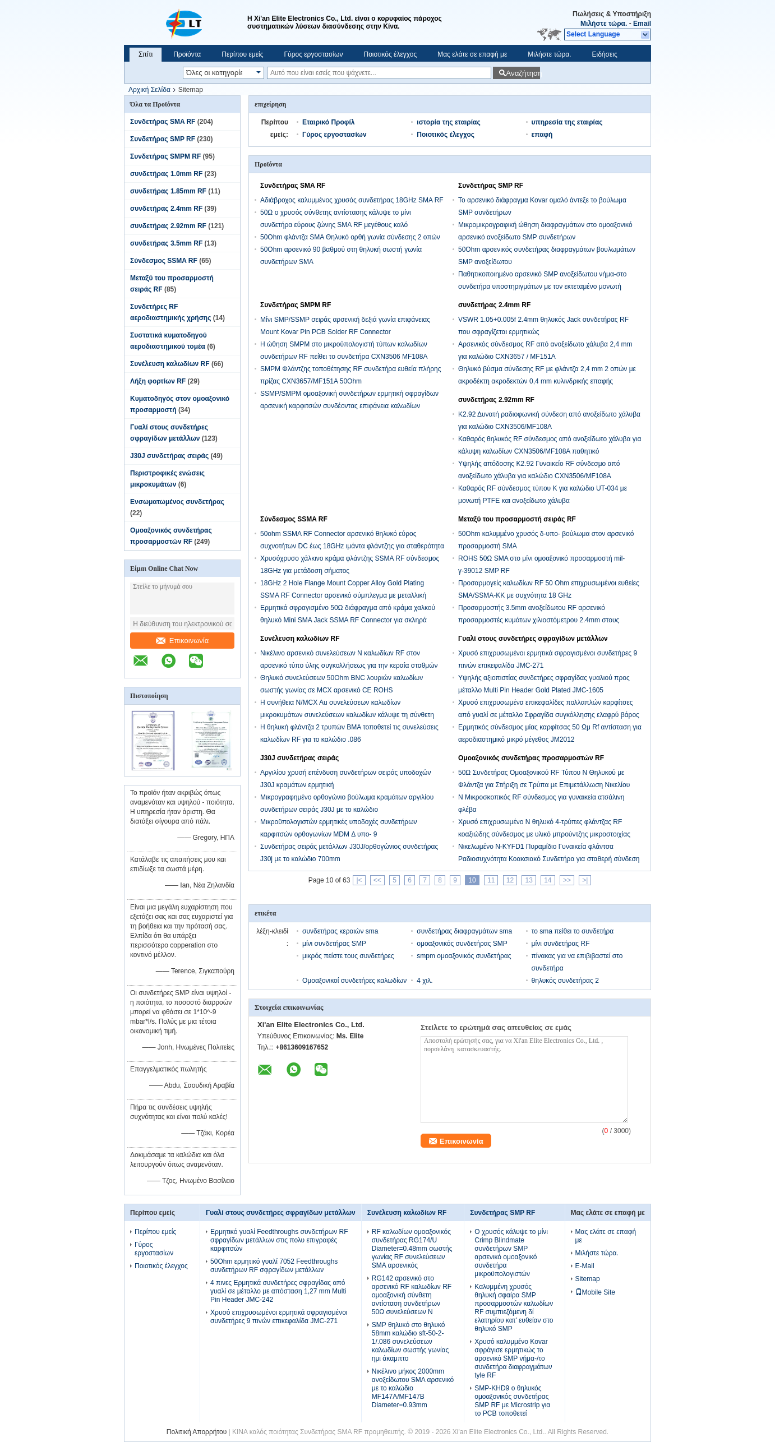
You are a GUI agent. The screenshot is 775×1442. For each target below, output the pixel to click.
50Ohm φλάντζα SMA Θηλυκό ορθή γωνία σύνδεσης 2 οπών (350, 237)
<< (377, 880)
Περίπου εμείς (242, 54)
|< (359, 880)
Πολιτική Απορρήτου (197, 1432)
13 (528, 880)
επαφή (542, 134)
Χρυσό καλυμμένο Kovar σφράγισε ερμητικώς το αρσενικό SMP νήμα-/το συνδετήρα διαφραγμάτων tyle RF (513, 1358)
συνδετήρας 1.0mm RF (166, 174)
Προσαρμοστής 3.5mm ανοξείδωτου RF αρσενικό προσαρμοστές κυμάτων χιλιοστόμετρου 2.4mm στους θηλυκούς (538, 620)
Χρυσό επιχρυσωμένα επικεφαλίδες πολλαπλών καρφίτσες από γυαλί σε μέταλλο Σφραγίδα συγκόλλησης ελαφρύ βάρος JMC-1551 (548, 715)
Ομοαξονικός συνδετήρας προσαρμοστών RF (531, 758)
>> (567, 880)
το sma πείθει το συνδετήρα (573, 931)
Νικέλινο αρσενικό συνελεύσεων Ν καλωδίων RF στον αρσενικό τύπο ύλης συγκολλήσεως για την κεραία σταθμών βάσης (349, 665)
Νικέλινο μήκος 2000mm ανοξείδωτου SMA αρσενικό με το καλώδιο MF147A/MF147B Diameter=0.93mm (413, 1388)
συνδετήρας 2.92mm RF (168, 226)
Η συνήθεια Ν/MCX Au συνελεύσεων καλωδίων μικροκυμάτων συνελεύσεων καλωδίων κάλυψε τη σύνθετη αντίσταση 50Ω (347, 715)
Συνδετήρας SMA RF (162, 122)
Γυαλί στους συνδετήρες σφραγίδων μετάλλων (533, 639)
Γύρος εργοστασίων (313, 54)
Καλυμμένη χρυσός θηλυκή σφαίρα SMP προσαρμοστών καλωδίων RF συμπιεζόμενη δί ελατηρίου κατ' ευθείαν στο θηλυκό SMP (513, 1308)
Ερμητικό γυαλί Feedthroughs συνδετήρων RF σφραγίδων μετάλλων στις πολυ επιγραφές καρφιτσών (279, 1240)
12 (510, 880)
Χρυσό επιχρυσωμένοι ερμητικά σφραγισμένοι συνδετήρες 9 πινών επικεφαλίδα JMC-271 (278, 1317)
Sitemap (587, 1279)
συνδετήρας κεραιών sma (340, 931)
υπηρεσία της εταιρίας (567, 122)
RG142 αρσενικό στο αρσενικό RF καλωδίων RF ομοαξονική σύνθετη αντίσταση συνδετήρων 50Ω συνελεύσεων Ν (411, 1295)
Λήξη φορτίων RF (158, 381)
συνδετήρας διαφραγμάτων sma (464, 931)
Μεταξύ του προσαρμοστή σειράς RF (517, 519)
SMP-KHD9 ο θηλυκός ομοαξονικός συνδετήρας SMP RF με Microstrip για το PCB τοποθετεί (512, 1400)
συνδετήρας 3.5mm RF (166, 243)
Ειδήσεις (604, 54)
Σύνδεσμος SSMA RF (163, 261)
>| (585, 880)
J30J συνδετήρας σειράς (169, 456)
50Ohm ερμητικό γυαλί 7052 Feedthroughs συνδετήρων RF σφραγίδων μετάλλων (274, 1266)
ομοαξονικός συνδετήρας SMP (462, 944)
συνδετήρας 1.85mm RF (168, 191)
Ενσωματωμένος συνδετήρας (177, 502)
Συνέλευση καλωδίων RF (170, 364)
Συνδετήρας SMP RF (162, 139)
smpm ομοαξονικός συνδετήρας (464, 956)
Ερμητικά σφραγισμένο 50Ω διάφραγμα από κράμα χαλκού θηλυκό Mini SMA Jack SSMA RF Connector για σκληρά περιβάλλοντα (347, 620)
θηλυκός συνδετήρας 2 (565, 981)
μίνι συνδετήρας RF (561, 944)
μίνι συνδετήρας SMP (334, 944)
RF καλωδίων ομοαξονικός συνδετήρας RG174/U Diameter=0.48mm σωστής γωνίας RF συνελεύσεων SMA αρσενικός (412, 1248)
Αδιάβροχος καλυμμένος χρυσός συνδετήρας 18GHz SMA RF (352, 200)
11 (491, 880)
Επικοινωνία (182, 640)
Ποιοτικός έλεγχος (390, 54)
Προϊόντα (187, 54)
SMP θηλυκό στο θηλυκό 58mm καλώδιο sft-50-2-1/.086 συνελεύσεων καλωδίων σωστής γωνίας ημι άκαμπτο (410, 1341)
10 (472, 880)
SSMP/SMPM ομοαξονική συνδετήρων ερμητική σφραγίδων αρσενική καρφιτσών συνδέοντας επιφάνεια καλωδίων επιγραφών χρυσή (349, 406)
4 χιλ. (424, 981)
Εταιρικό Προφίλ (328, 122)
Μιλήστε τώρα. (603, 23)
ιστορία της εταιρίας (448, 122)
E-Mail (584, 1266)
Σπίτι (146, 54)
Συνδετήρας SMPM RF (165, 156)
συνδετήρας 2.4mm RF (166, 208)
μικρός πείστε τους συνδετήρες (348, 956)
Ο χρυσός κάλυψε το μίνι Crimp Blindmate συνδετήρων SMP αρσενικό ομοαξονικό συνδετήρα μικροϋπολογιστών (511, 1253)
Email (642, 23)
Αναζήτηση (523, 73)
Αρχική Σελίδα (149, 90)
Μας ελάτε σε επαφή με (472, 54)
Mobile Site (595, 1292)
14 (547, 880)
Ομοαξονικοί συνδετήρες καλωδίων (354, 981)
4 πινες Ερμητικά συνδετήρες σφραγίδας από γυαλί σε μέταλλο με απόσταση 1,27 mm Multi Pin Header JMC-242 (278, 1291)
